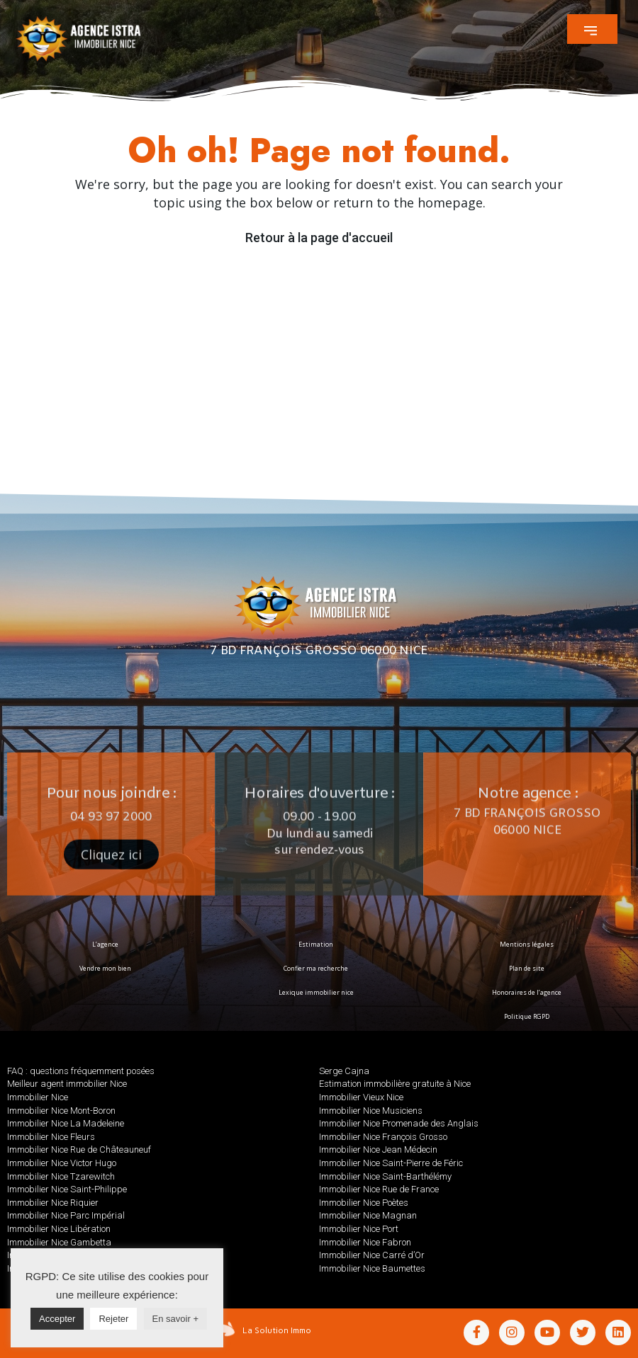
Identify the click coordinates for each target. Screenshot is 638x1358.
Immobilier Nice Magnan (368, 1215)
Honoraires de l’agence (526, 992)
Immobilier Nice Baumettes (372, 1268)
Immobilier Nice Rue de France (379, 1189)
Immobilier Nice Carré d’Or (372, 1255)
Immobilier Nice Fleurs (51, 1136)
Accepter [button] (57, 1318)
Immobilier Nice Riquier (53, 1202)
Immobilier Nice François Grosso (383, 1136)
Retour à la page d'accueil (319, 237)
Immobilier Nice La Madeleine (65, 1123)
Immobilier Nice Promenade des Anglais (398, 1123)
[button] (592, 29)
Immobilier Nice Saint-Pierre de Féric (391, 1163)
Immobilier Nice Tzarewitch (61, 1176)
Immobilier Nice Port (358, 1228)
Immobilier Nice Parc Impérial (66, 1215)
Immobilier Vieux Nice (361, 1097)
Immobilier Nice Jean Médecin (378, 1149)
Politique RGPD (526, 1016)
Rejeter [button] (113, 1318)
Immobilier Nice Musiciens (370, 1110)
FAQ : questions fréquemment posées (81, 1071)
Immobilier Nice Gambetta (59, 1242)
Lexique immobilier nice (316, 992)
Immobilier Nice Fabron (365, 1242)
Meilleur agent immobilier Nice (67, 1083)
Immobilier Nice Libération (59, 1228)
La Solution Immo (276, 1330)
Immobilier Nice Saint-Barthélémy (385, 1176)
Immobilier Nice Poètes (363, 1202)
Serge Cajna (344, 1071)
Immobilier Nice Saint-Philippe (67, 1189)
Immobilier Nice (37, 1097)
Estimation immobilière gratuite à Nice (395, 1083)
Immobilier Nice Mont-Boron (61, 1110)
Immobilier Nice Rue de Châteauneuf (79, 1149)
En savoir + (175, 1318)
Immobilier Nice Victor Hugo (61, 1163)
